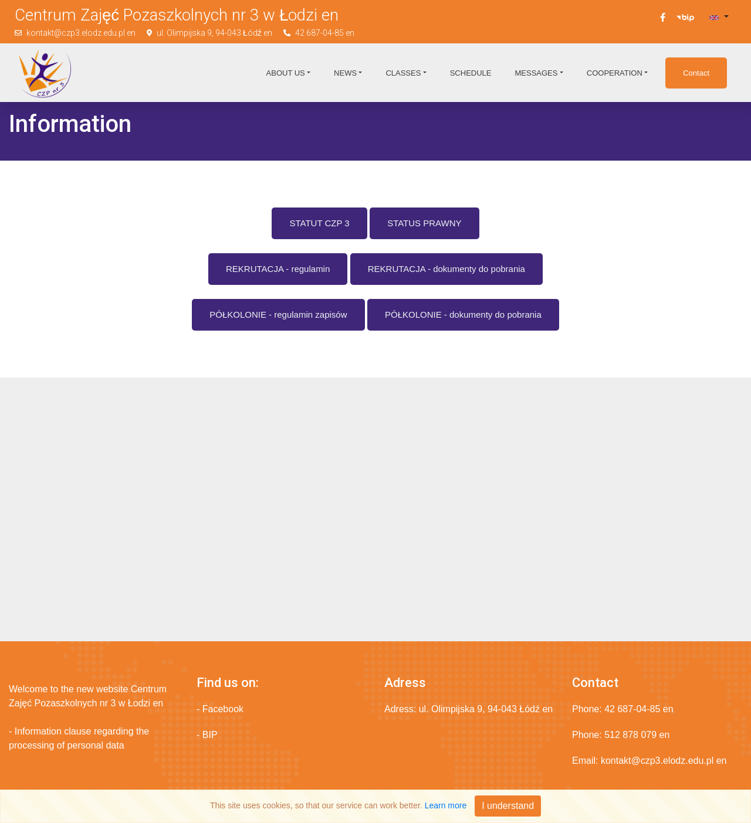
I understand (508, 806)
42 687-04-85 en (324, 33)
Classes (403, 73)
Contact (696, 73)
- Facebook (220, 709)
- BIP (207, 735)
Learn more (446, 805)
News (345, 73)
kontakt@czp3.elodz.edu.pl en (81, 33)
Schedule (471, 73)
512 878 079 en (636, 735)
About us (285, 73)
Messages (536, 73)
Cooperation (614, 73)
